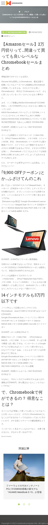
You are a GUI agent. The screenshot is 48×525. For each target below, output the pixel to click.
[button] (19, 504)
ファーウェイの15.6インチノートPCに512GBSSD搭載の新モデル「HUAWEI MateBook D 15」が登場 (24, 489)
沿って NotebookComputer (14, 32)
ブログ (26, 12)
